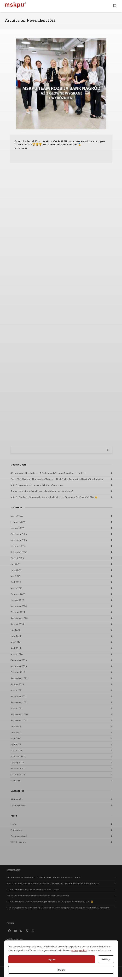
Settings (105, 959)
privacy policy (79, 950)
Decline (61, 969)
